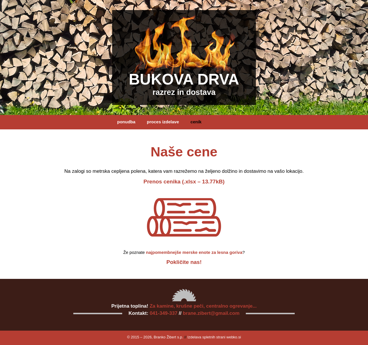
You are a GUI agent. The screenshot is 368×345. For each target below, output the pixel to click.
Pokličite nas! (184, 262)
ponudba (126, 121)
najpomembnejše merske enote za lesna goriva (194, 252)
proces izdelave (163, 121)
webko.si (234, 337)
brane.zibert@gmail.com (211, 313)
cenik (196, 121)
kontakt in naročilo (136, 136)
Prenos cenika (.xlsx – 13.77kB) (184, 182)
